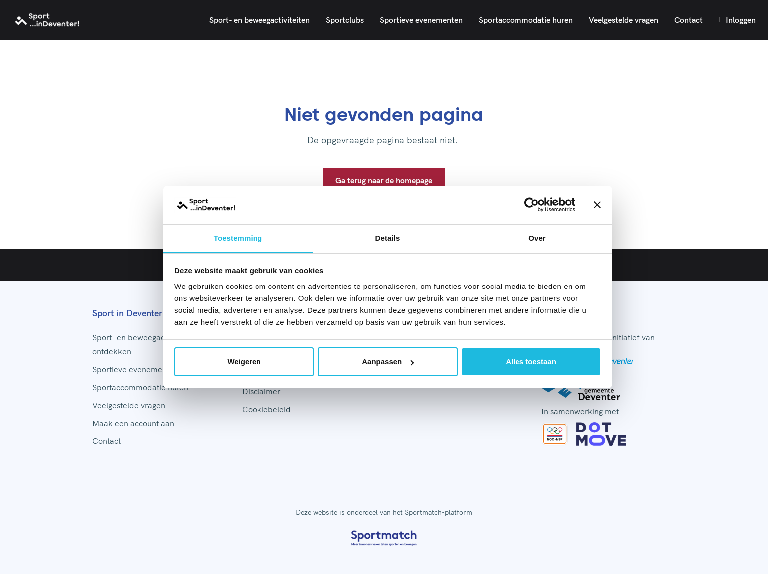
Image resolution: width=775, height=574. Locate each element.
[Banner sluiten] (597, 205)
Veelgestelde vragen (623, 20)
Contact (688, 20)
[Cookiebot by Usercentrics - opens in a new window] (531, 205)
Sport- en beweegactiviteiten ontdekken (144, 344)
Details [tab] (387, 238)
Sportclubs (345, 20)
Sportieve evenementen (421, 20)
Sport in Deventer (127, 313)
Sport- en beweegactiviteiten (259, 20)
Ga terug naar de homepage (383, 180)
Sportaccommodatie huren (526, 20)
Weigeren (243, 361)
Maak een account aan (133, 423)
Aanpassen (388, 361)
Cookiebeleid (266, 409)
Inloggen (737, 20)
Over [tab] (537, 238)
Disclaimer (261, 391)
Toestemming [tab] (238, 238)
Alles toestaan (531, 361)
